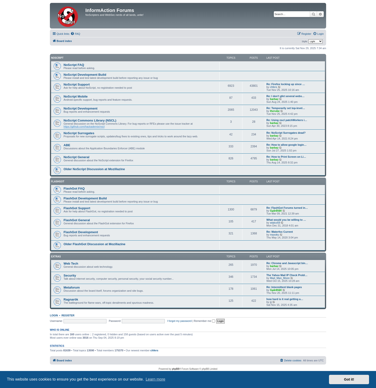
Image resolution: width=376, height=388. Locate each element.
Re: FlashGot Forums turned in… (287, 207)
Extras (56, 256)
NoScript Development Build (85, 74)
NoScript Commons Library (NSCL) (90, 120)
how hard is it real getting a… (284, 299)
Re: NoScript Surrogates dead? (286, 132)
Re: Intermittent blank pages (284, 287)
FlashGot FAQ (74, 188)
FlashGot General (77, 220)
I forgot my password (179, 320)
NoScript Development (80, 108)
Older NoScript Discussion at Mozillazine (94, 169)
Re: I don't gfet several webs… (285, 96)
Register (68, 315)
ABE (67, 145)
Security (70, 275)
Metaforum (72, 287)
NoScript (57, 58)
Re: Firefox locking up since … (285, 84)
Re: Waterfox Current (279, 231)
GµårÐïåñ (276, 210)
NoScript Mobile (76, 96)
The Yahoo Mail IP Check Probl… (286, 275)
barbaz (274, 99)
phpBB (175, 369)
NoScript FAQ (74, 65)
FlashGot (57, 181)
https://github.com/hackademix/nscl (84, 126)
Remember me (204, 320)
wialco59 (275, 222)
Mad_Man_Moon (280, 278)
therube (275, 111)
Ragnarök (71, 299)
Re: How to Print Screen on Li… (286, 156)
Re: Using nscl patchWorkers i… (286, 120)
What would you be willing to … (286, 219)
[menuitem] (75, 34)
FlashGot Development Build (85, 198)
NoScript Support (77, 84)
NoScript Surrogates (79, 133)
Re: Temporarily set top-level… (285, 108)
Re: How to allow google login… (286, 144)
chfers (273, 87)
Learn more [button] (155, 379)
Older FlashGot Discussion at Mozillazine (94, 244)
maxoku (274, 234)
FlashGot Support (77, 208)
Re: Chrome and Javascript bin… (287, 263)
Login (54, 315)
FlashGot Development (81, 232)
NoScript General (76, 157)
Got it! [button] (349, 379)
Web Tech (71, 263)
